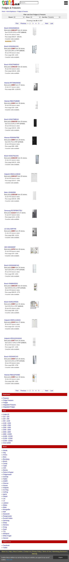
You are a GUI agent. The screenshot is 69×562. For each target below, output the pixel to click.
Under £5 (6, 414)
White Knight (7, 536)
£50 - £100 (6, 421)
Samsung (6, 520)
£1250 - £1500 (7, 438)
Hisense (5, 483)
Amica (5, 455)
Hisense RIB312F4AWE (12, 375)
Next (46, 23)
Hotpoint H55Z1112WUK (12, 174)
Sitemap (34, 554)
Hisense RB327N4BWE (12, 101)
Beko (4, 457)
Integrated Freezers (9, 405)
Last (51, 23)
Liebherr (5, 503)
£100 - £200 (7, 423)
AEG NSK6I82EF (10, 247)
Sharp (5, 523)
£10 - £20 (6, 416)
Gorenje (5, 477)
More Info (9, 560)
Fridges (5, 402)
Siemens (6, 525)
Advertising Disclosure (59, 551)
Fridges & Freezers (22, 11)
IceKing (5, 492)
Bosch (5, 461)
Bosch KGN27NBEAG (11, 119)
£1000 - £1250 (7, 436)
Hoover (5, 485)
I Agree (60, 557)
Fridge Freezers (8, 400)
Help (10, 551)
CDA (4, 468)
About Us (4, 551)
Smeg (5, 527)
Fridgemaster (7, 474)
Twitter (5, 547)
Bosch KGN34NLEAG (11, 46)
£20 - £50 (6, 419)
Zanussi (5, 538)
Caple (5, 466)
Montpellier (6, 509)
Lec (4, 498)
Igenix (5, 494)
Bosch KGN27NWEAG (11, 64)
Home (3, 11)
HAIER (5, 481)
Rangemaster (7, 516)
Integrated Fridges (9, 407)
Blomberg (6, 459)
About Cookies (17, 551)
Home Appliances (11, 11)
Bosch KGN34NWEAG (11, 28)
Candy (5, 463)
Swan (5, 529)
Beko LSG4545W (10, 192)
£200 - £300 (7, 425)
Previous (23, 23)
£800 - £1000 (7, 434)
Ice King (5, 490)
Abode (5, 450)
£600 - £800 (7, 432)
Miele (5, 507)
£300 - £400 (7, 427)
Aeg (4, 452)
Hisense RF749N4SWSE (12, 83)
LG (4, 501)
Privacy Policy (36, 551)
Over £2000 (7, 443)
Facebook (6, 545)
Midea (5, 505)
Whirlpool (6, 534)
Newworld (6, 514)
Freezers (6, 398)
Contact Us (27, 551)
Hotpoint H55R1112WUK (12, 320)
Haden (5, 479)
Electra (5, 470)
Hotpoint (6, 488)
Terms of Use (46, 551)
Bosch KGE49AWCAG (11, 265)
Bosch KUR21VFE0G (11, 302)
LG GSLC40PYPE (10, 229)
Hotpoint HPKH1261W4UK (13, 338)
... (42, 23)
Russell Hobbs (7, 518)
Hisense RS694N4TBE (11, 137)
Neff (4, 512)
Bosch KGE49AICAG (11, 356)
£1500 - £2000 (7, 441)
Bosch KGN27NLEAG (11, 156)
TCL (4, 531)
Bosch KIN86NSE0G (11, 283)
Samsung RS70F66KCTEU (13, 210)
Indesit (5, 496)
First (17, 23)
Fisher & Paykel (8, 472)
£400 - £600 (7, 430)
